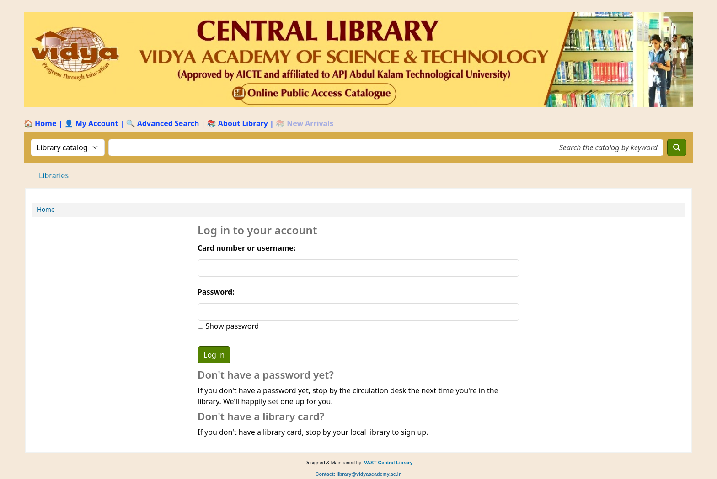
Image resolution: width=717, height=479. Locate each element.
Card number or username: (246, 248)
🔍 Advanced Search (162, 123)
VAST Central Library (388, 462)
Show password (231, 326)
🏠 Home (40, 123)
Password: (216, 292)
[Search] (676, 147)
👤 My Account (91, 123)
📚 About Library (237, 123)
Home (46, 209)
